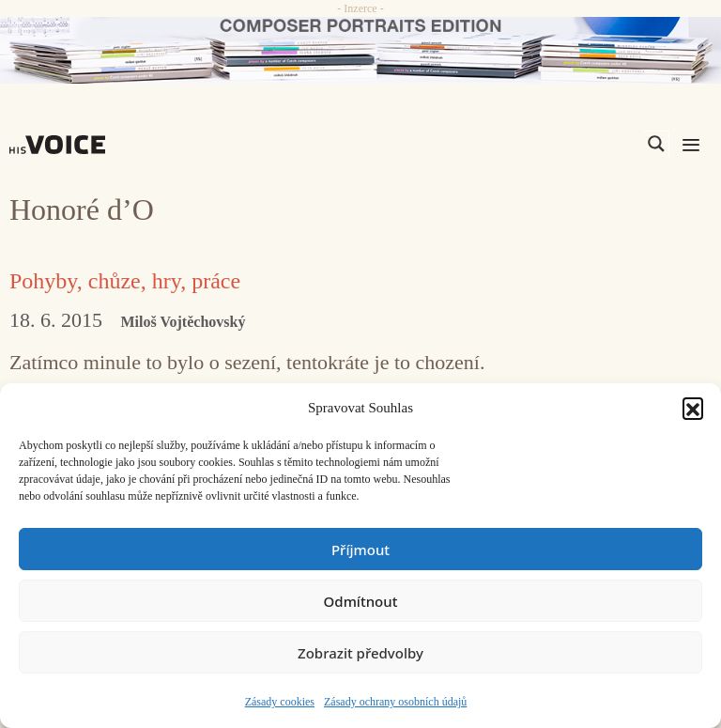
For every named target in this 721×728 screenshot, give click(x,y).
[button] (692, 407)
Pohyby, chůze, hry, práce (124, 281)
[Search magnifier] (656, 144)
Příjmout (360, 549)
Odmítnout (361, 601)
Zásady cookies (279, 701)
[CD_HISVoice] (360, 50)
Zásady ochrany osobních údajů (395, 701)
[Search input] (567, 144)
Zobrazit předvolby (360, 652)
